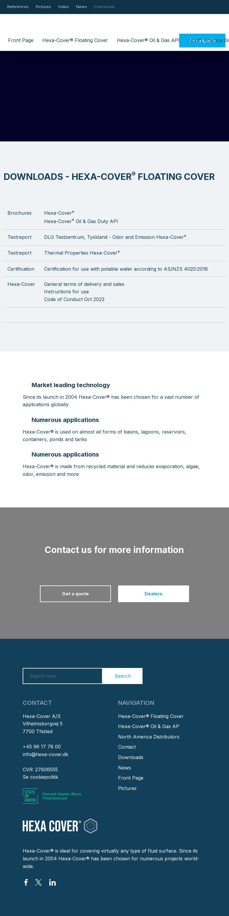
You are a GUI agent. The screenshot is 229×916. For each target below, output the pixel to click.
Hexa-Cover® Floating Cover (75, 40)
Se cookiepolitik (40, 777)
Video (63, 6)
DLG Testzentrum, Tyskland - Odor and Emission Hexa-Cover (115, 237)
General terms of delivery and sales (84, 284)
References (18, 6)
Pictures (43, 6)
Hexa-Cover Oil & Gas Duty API (81, 221)
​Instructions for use (66, 292)
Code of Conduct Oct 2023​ (74, 299)
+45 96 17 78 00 (42, 747)
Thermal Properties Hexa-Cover (82, 253)
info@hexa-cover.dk (45, 754)
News (81, 6)
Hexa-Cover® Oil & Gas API (148, 40)
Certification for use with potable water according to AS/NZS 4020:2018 (126, 269)
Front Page (20, 40)
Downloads (104, 6)
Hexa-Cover (59, 213)
